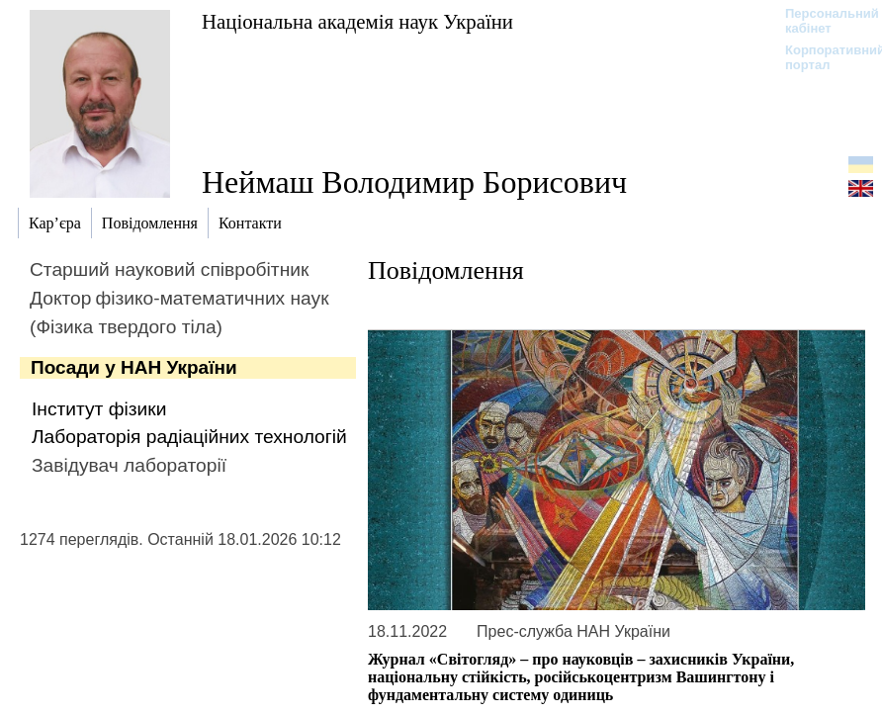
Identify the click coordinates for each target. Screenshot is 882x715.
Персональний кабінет (822, 21)
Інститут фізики (99, 409)
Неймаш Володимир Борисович (414, 182)
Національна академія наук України (357, 21)
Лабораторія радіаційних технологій (189, 436)
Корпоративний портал (822, 57)
